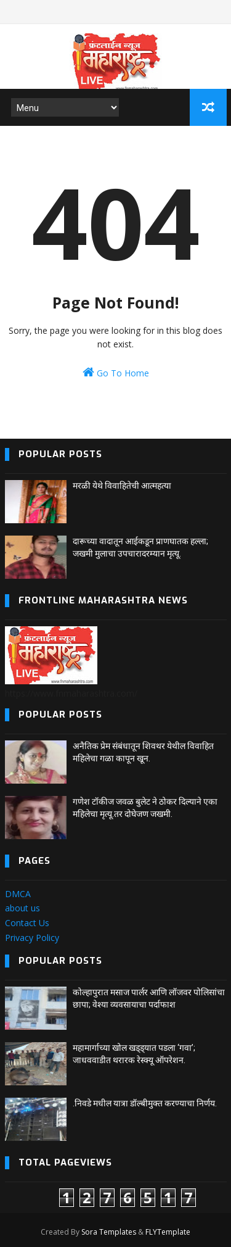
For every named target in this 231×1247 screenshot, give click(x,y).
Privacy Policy (32, 937)
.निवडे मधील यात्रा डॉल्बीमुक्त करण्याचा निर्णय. (145, 1103)
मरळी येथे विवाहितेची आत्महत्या (122, 486)
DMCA (18, 894)
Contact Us (27, 923)
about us (22, 908)
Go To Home (116, 372)
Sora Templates (108, 1232)
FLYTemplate (167, 1232)
